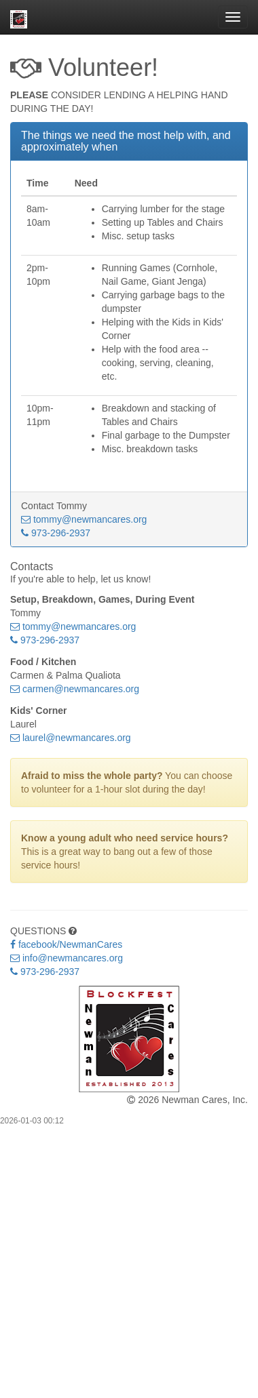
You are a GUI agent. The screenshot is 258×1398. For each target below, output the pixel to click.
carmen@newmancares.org (74, 688)
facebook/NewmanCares (66, 944)
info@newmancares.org (66, 958)
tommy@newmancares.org (84, 519)
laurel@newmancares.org (70, 737)
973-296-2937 (55, 532)
